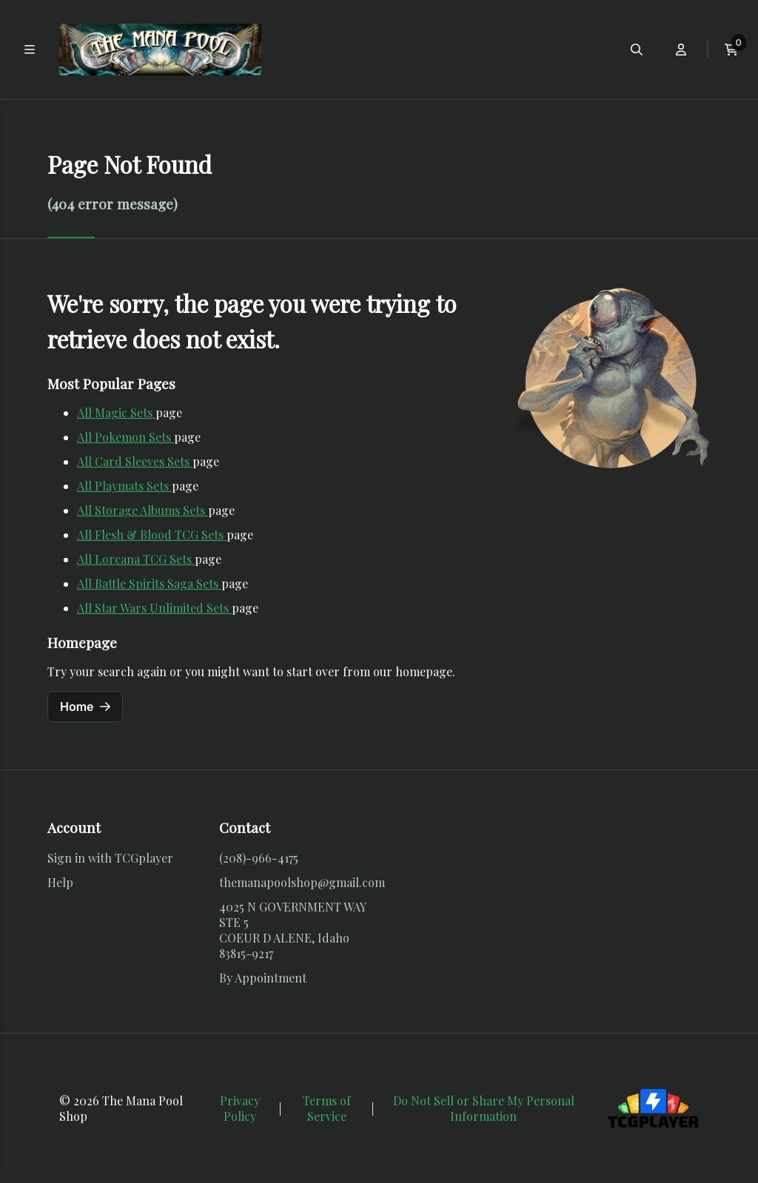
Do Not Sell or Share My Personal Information (483, 1108)
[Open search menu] (636, 49)
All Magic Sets (116, 412)
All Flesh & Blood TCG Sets (152, 534)
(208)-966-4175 (258, 858)
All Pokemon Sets (125, 437)
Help (60, 882)
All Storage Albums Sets (142, 510)
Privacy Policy (240, 1108)
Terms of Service (327, 1108)
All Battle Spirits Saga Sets (149, 583)
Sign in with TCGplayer (110, 858)
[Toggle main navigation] (29, 49)
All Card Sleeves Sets (134, 461)
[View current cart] (731, 49)
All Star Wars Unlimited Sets (154, 608)
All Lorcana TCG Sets (136, 559)
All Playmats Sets (124, 485)
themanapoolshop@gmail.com (302, 882)
